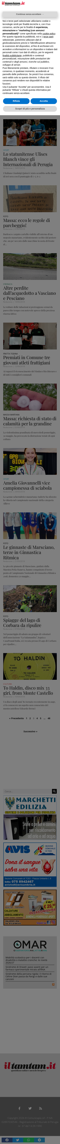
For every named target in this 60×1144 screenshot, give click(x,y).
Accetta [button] (44, 101)
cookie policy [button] (49, 33)
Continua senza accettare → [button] (30, 14)
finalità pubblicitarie (12, 55)
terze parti (48, 36)
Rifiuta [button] (16, 101)
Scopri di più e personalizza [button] (30, 108)
